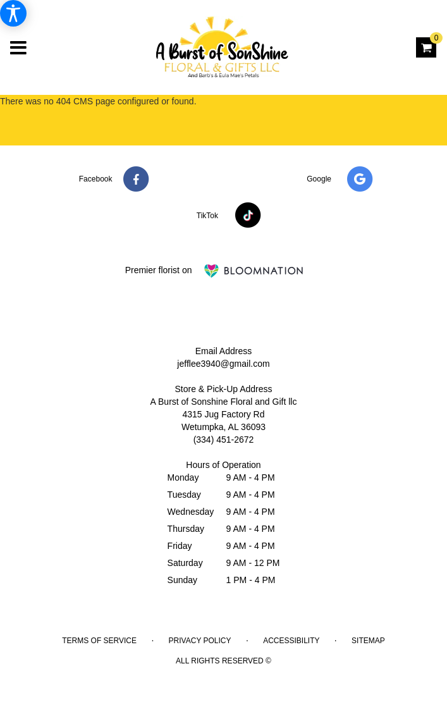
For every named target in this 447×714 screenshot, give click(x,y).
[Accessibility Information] (13, 13)
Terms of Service (99, 640)
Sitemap (368, 640)
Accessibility (291, 640)
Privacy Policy (200, 640)
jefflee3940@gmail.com (223, 364)
